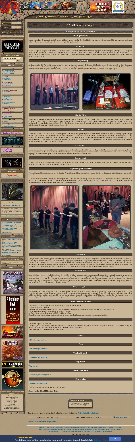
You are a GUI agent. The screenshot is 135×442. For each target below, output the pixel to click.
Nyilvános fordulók (9, 93)
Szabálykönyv (7, 78)
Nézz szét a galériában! (12, 215)
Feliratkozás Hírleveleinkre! (11, 133)
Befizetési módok (8, 83)
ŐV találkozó (7, 105)
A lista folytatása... (7, 232)
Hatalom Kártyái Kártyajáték (97, 427)
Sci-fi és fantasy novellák (66, 431)
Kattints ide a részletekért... (12, 176)
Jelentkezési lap (8, 85)
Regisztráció (79, 431)
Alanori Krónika (72, 429)
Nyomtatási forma (121, 417)
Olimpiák (6, 98)
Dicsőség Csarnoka (9, 73)
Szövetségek (7, 96)
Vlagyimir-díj (33, 366)
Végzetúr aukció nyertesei (38, 383)
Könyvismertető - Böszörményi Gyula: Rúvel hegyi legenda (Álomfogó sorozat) (11, 228)
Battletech (89, 429)
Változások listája (11, 71)
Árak (5, 81)
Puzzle (85, 427)
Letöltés (6, 121)
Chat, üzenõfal (8, 99)
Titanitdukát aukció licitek (38, 357)
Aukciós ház (7, 91)
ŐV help (5, 249)
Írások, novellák (8, 116)
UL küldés (6, 88)
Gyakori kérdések (8, 124)
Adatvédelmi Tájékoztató (7, 150)
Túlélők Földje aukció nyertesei (40, 375)
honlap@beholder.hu (12, 397)
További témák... (6, 255)
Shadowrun (81, 429)
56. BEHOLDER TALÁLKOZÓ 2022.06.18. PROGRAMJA (11, 251)
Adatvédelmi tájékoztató (104, 431)
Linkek (6, 117)
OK (115, 439)
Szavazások (7, 103)
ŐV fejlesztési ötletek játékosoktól (12, 246)
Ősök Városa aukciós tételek (11, 245)
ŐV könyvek (7, 115)
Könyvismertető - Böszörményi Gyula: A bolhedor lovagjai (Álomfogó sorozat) (11, 224)
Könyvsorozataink (103, 429)
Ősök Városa (59, 427)
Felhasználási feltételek (10, 126)
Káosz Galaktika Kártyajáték (48, 429)
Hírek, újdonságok (9, 70)
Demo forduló (7, 79)
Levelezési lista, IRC (9, 102)
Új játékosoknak (8, 76)
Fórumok (6, 100)
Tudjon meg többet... (101, 440)
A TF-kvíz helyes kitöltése (38, 340)
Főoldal (41, 427)
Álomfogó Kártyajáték (114, 427)
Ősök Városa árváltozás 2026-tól (12, 239)
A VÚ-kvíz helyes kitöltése (38, 349)
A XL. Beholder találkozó (88, 413)
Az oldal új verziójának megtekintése (42, 422)
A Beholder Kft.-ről (90, 431)
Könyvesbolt (61, 429)
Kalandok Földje (69, 427)
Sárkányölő (78, 427)
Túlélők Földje (49, 427)
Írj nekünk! (12, 410)
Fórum (113, 429)
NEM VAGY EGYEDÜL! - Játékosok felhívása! (10, 243)
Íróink (95, 429)
